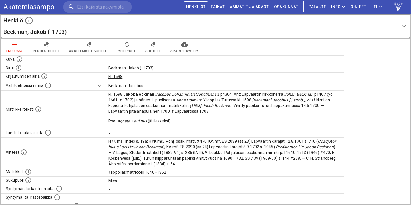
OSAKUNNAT (286, 7)
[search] (97, 7)
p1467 (320, 94)
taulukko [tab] (14, 47)
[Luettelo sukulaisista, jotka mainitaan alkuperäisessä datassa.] (48, 132)
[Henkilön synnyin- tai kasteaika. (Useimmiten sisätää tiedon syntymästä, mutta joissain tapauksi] (59, 188)
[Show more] (99, 85)
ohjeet (358, 7)
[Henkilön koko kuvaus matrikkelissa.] (38, 109)
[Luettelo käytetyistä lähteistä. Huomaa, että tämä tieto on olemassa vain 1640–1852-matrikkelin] (23, 152)
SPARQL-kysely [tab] (184, 47)
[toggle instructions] (28, 20)
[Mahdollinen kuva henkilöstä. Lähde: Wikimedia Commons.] (19, 59)
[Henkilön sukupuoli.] (28, 180)
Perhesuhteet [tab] (46, 47)
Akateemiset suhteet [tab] (89, 47)
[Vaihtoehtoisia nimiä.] (48, 85)
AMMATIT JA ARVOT (249, 7)
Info (338, 7)
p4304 (226, 94)
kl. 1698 (115, 76)
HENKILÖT (196, 7)
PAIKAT (218, 7)
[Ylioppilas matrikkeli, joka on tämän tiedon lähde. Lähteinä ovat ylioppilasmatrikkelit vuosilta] (28, 171)
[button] (205, 26)
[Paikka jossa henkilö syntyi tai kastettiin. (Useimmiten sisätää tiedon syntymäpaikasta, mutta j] (57, 197)
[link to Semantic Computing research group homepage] (398, 7)
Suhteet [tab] (153, 47)
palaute (317, 7)
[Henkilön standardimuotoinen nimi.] (18, 67)
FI (378, 7)
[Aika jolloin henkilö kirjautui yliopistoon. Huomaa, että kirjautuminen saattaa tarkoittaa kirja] (44, 76)
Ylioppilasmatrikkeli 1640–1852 (137, 172)
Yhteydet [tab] (127, 47)
